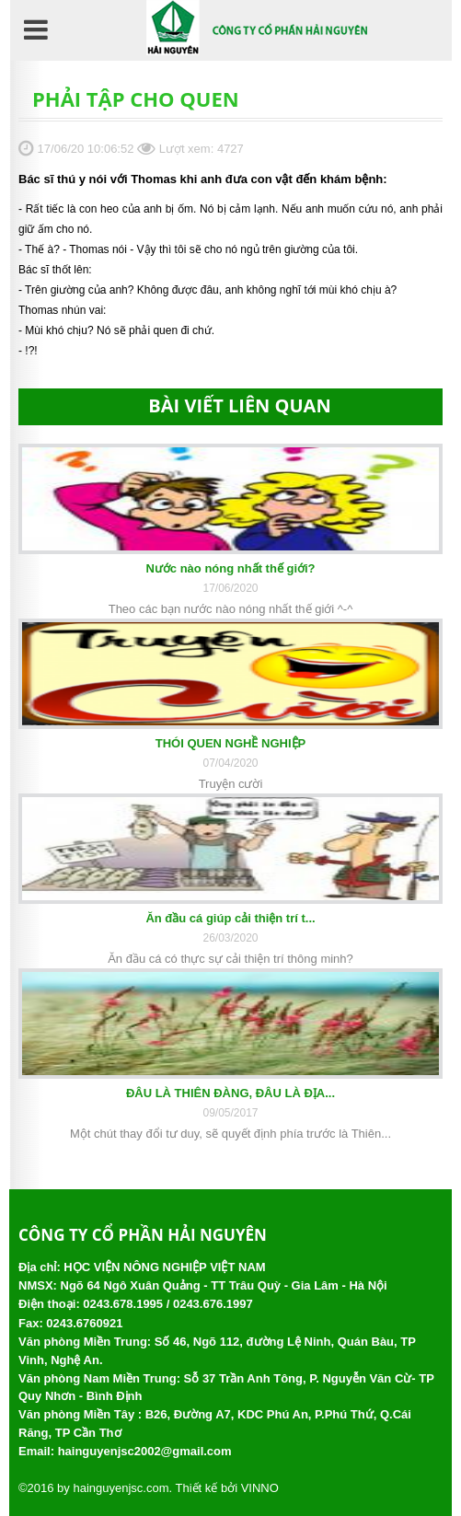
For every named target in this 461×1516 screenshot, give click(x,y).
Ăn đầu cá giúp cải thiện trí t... (230, 918)
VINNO (260, 1488)
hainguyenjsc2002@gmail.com (145, 1451)
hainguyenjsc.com (120, 1488)
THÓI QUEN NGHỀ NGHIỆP (231, 743)
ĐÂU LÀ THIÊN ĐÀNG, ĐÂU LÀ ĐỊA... (230, 1093)
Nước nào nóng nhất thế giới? (230, 568)
